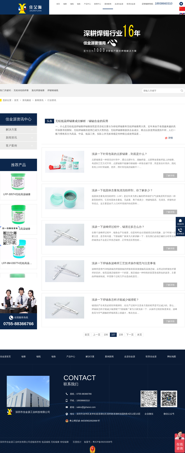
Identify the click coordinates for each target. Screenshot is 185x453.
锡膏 (65, 4)
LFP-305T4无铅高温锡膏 (17, 196)
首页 (58, 4)
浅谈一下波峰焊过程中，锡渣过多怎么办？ (118, 226)
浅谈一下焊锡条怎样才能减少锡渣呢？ (115, 299)
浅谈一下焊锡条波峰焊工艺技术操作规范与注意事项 (124, 263)
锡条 (78, 4)
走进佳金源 (119, 4)
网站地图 (171, 356)
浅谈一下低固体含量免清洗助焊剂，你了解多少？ (122, 190)
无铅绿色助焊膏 (21, 90)
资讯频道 (27, 100)
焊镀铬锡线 (52, 90)
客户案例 (11, 145)
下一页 (130, 334)
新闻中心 (97, 4)
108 (121, 334)
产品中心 (87, 4)
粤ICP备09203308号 (102, 442)
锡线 (72, 4)
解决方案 (11, 129)
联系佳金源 (131, 4)
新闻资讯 (39, 100)
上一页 (96, 334)
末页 (139, 334)
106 (106, 334)
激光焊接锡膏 (38, 90)
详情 (170, 137)
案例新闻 (108, 4)
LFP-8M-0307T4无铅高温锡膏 (18, 265)
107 (113, 334)
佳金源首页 (5, 356)
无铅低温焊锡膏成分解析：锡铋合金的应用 (81, 121)
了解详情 (170, 175)
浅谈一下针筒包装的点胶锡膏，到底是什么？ (119, 153)
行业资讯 (51, 100)
